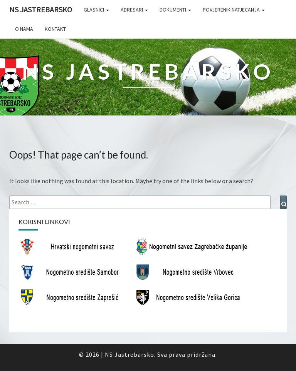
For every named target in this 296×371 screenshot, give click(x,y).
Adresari (134, 9)
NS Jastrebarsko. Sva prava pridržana (160, 354)
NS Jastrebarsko (40, 9)
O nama (24, 28)
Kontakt (55, 28)
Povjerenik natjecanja (234, 9)
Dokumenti (175, 9)
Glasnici (96, 9)
